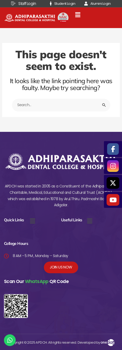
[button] (77, 15)
